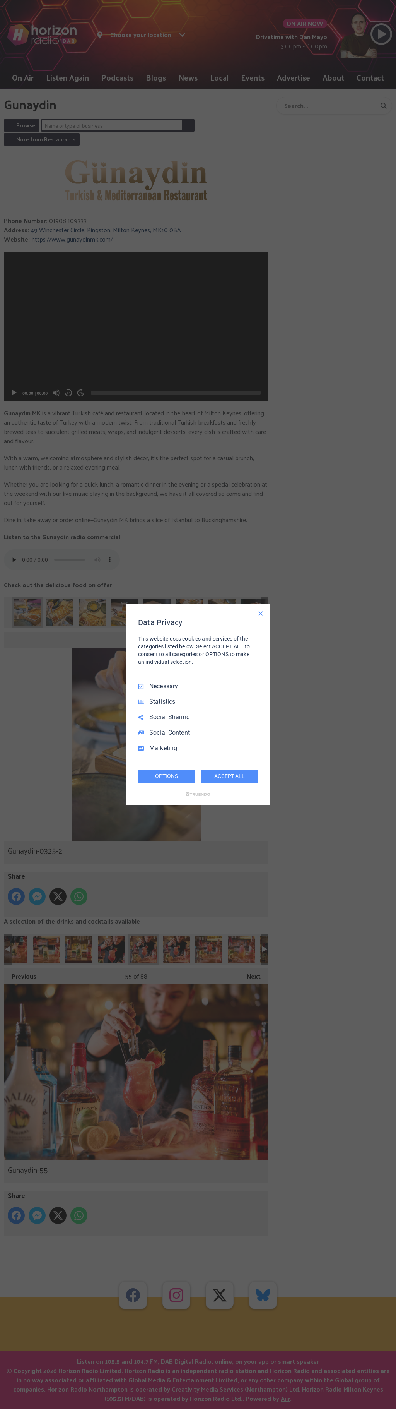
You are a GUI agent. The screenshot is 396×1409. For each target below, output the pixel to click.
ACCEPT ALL (229, 776)
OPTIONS (166, 776)
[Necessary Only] (260, 613)
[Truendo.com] (198, 794)
